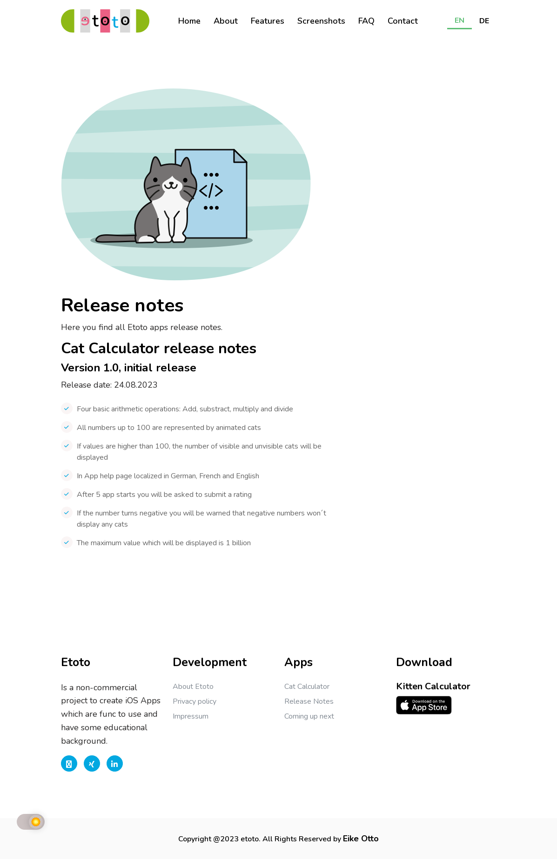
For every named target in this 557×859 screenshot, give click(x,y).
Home (189, 20)
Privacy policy (194, 701)
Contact (403, 20)
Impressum (190, 716)
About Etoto (193, 686)
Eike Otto (361, 838)
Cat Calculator (306, 686)
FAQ (366, 20)
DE (484, 21)
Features (267, 20)
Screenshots (321, 20)
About (226, 20)
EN (459, 20)
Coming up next (309, 716)
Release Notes (309, 701)
